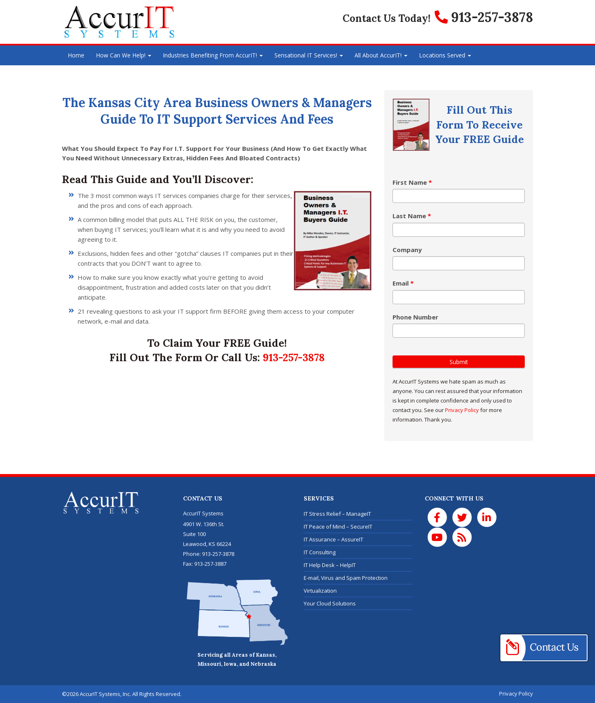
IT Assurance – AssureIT (333, 539)
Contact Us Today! (387, 18)
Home (76, 55)
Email (403, 283)
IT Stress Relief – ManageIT (337, 513)
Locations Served (445, 55)
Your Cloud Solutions (330, 603)
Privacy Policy (462, 410)
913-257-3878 (293, 357)
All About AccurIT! (381, 55)
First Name (412, 182)
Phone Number (415, 317)
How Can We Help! (123, 55)
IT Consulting (320, 552)
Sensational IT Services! (308, 55)
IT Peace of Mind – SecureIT (338, 526)
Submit (459, 362)
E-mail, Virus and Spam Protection (346, 577)
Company (407, 249)
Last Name (412, 216)
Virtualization (320, 590)
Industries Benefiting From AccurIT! (213, 55)
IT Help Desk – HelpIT (330, 565)
